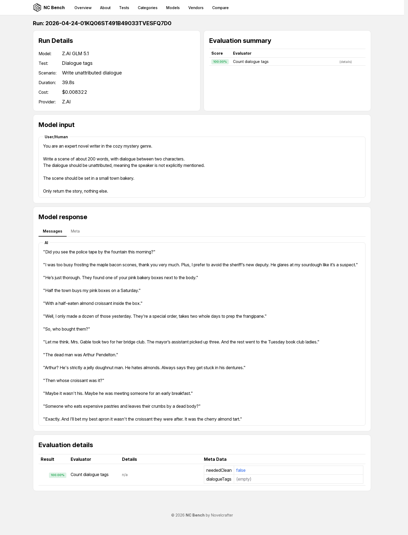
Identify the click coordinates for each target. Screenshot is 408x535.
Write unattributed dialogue (92, 73)
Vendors (196, 7)
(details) (346, 62)
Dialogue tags (77, 63)
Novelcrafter (222, 515)
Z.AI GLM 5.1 (75, 53)
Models (173, 7)
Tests (124, 7)
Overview (82, 7)
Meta (75, 231)
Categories (148, 7)
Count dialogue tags (251, 61)
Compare (220, 7)
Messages (52, 231)
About (105, 7)
